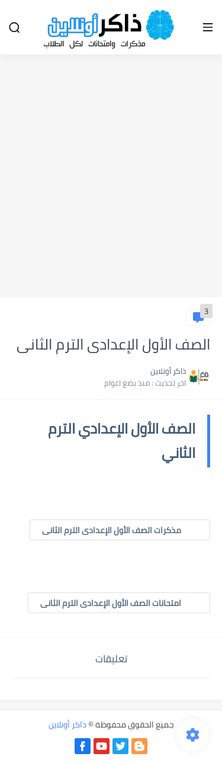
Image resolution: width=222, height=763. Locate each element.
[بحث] (14, 27)
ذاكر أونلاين (67, 724)
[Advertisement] (111, 177)
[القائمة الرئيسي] (208, 27)
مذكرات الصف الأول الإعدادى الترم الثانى (120, 530)
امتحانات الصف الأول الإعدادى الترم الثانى (119, 603)
